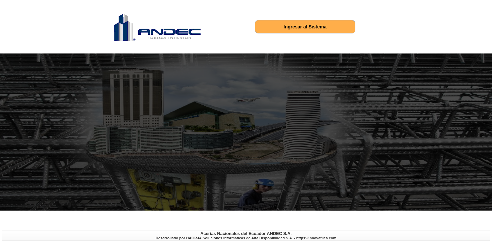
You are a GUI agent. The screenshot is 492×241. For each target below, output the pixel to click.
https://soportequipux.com (36, 229)
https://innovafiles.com (32, 229)
